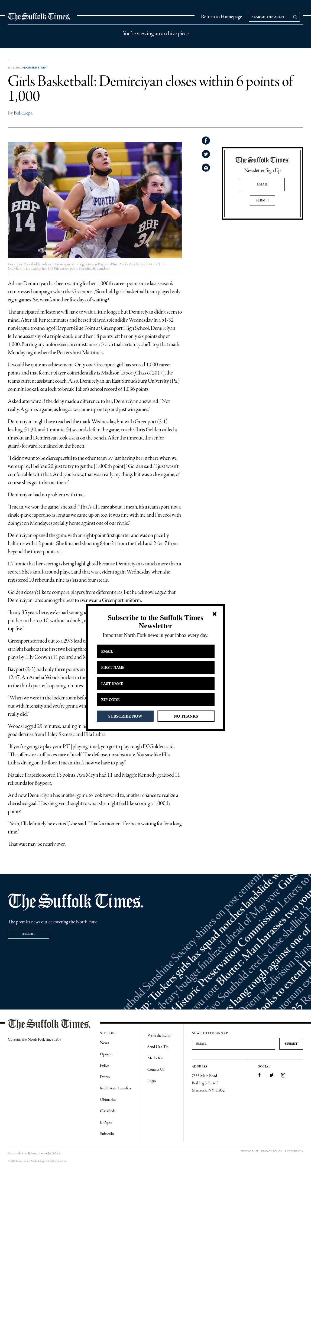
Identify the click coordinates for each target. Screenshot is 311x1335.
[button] (155, 622)
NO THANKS (186, 716)
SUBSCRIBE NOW (125, 716)
